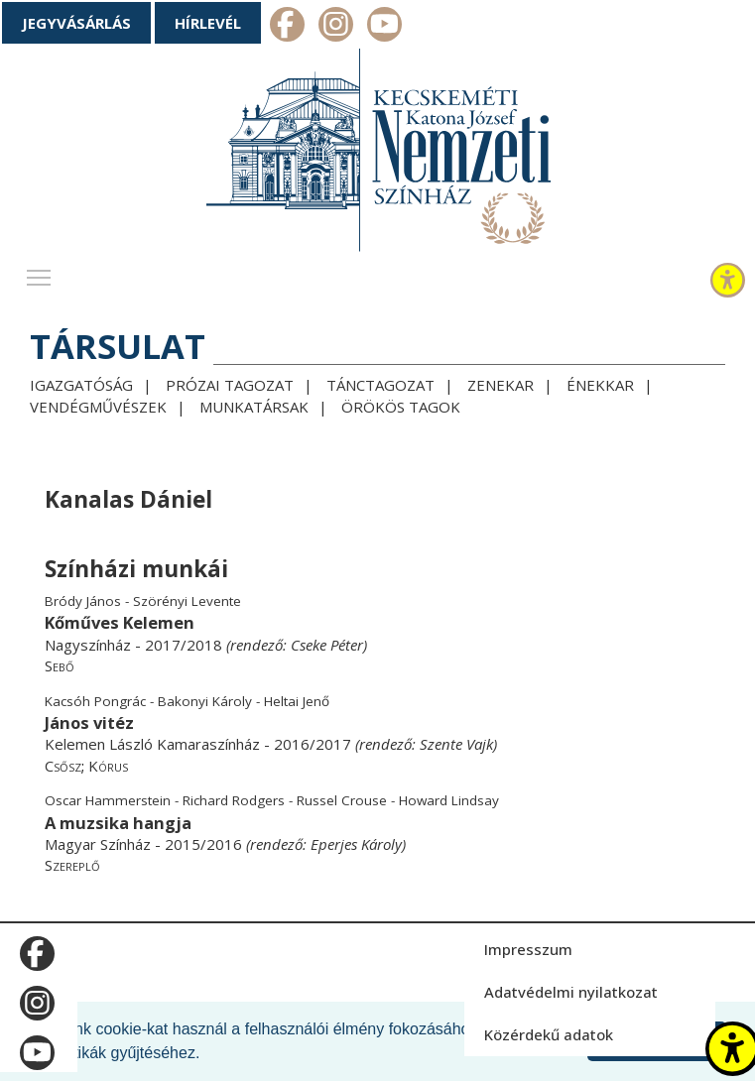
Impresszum (528, 949)
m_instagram (336, 27)
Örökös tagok (400, 407)
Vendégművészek (98, 407)
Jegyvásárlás (76, 23)
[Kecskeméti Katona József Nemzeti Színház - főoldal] (378, 154)
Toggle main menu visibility (40, 273)
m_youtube (384, 27)
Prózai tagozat (230, 385)
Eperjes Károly (356, 844)
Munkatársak (254, 407)
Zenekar (500, 385)
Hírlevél (208, 23)
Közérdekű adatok (548, 1034)
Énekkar (600, 385)
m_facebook (287, 27)
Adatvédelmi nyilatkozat (571, 992)
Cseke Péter (327, 645)
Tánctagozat (380, 385)
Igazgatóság (81, 385)
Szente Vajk (456, 744)
